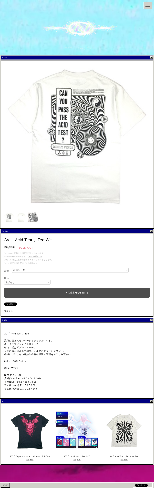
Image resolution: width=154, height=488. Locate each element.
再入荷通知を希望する (77, 293)
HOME (5, 485)
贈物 (6, 278)
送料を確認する (35, 256)
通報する (8, 311)
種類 (6, 271)
